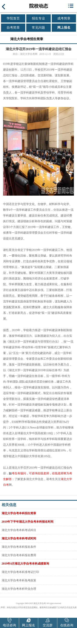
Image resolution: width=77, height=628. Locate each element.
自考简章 (13, 27)
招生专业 (38, 18)
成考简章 (63, 18)
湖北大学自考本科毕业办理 (19, 588)
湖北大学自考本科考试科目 (19, 530)
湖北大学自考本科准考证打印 (20, 572)
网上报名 (63, 27)
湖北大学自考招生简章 (26, 39)
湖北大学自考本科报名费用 (19, 555)
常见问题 (38, 27)
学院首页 (13, 18)
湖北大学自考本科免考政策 (19, 580)
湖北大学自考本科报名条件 (19, 546)
